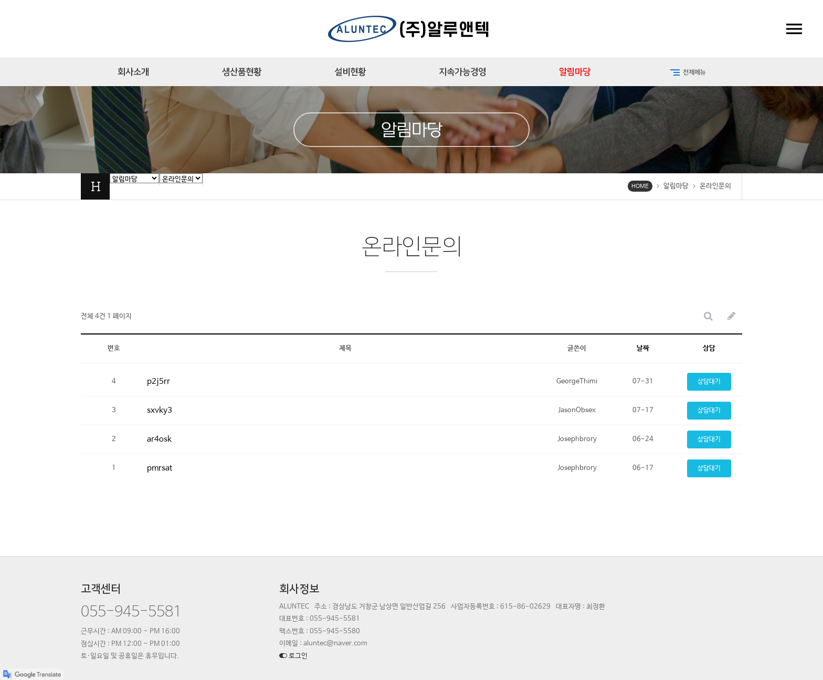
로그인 (293, 656)
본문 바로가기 (0, 0)
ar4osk (159, 439)
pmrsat (159, 468)
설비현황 (350, 72)
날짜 (643, 348)
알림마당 (574, 72)
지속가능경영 (462, 72)
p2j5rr (158, 381)
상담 (709, 348)
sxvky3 (159, 410)
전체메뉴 (687, 72)
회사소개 (133, 72)
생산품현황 (241, 72)
